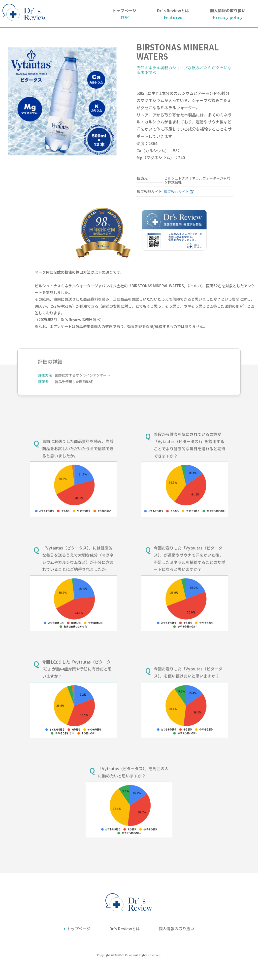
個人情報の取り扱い (228, 13)
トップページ (124, 13)
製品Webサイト (176, 191)
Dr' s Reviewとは (173, 13)
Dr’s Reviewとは (124, 929)
